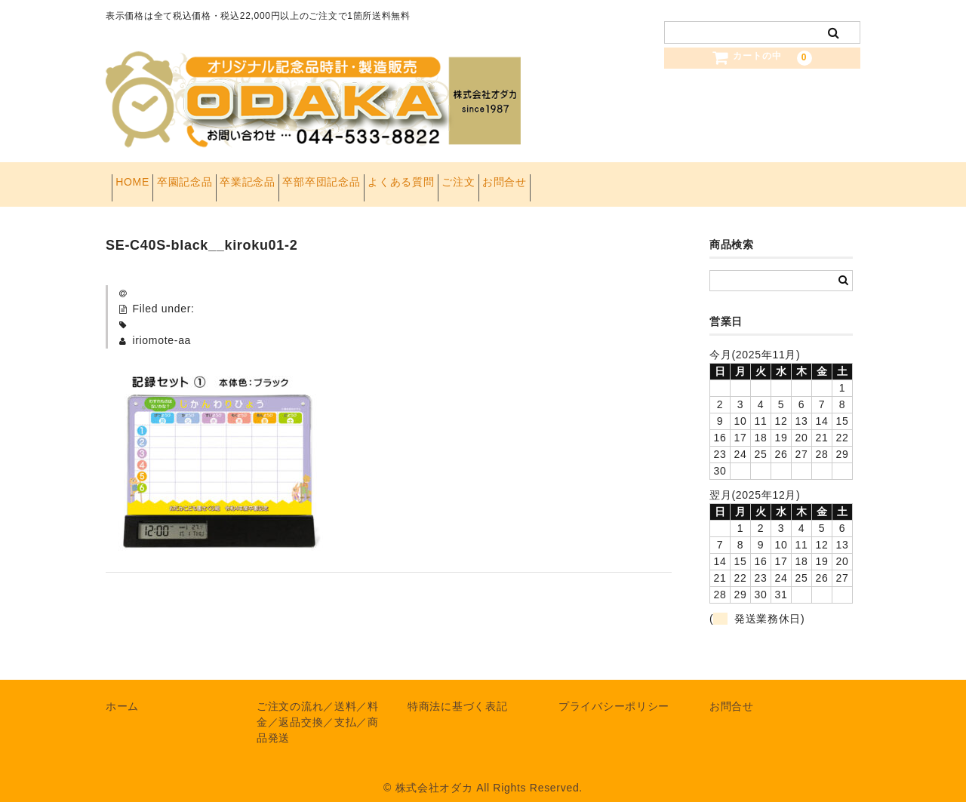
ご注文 (581, 178)
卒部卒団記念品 (398, 178)
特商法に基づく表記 (457, 693)
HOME (138, 178)
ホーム (122, 693)
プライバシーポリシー (613, 693)
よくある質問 (501, 178)
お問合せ (651, 178)
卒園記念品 (214, 178)
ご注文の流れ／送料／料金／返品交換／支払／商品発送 (318, 709)
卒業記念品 (300, 178)
